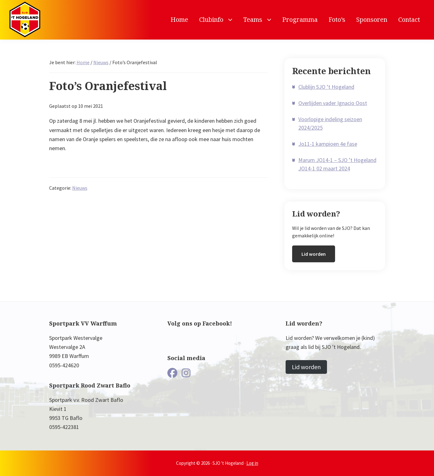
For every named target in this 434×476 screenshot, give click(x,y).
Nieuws (79, 188)
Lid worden (313, 254)
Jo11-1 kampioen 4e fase (327, 143)
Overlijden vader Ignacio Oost (332, 103)
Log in (252, 463)
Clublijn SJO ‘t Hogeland (326, 86)
